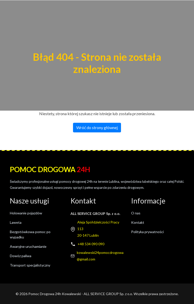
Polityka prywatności (147, 232)
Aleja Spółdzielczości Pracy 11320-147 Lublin (98, 228)
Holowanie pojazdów (26, 213)
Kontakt (137, 222)
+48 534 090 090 (91, 244)
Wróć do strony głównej (97, 127)
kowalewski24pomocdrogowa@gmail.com (100, 255)
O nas (135, 213)
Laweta (15, 222)
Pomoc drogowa (50, 169)
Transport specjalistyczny (30, 265)
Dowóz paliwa (20, 256)
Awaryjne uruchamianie (28, 246)
